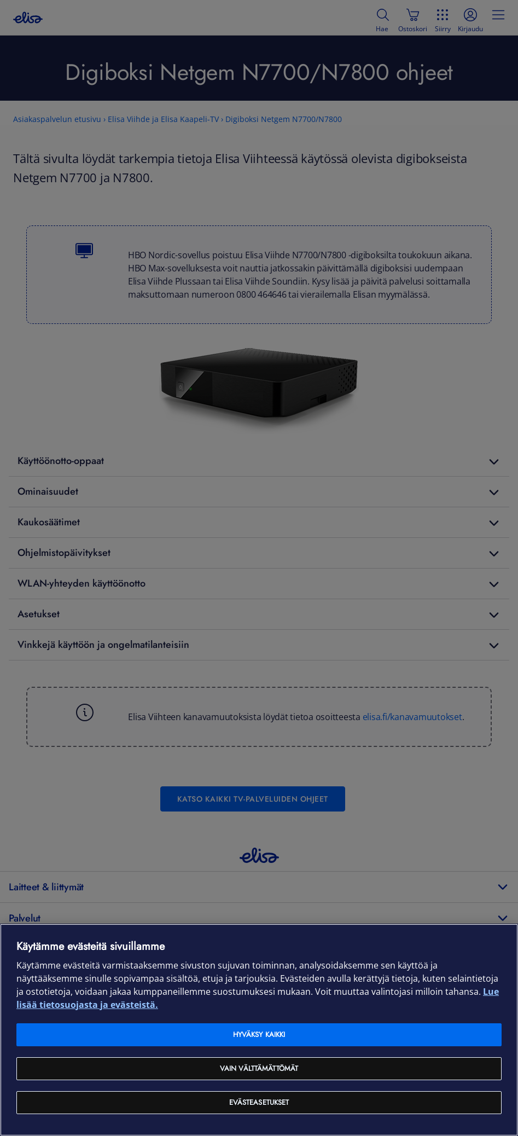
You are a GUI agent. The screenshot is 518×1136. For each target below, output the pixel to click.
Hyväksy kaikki (259, 1034)
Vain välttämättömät (259, 1068)
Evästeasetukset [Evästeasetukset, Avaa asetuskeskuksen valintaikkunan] (259, 1102)
